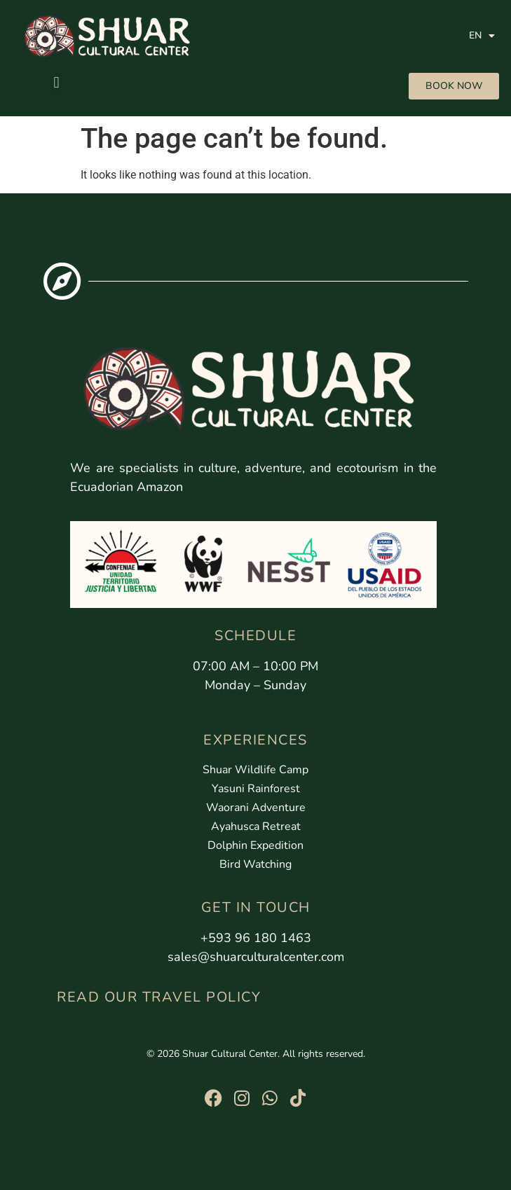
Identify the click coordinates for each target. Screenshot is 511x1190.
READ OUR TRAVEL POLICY (159, 997)
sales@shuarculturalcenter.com (256, 956)
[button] (56, 83)
